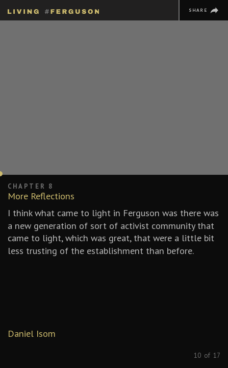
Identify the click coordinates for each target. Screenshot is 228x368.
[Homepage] (53, 10)
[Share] (203, 10)
